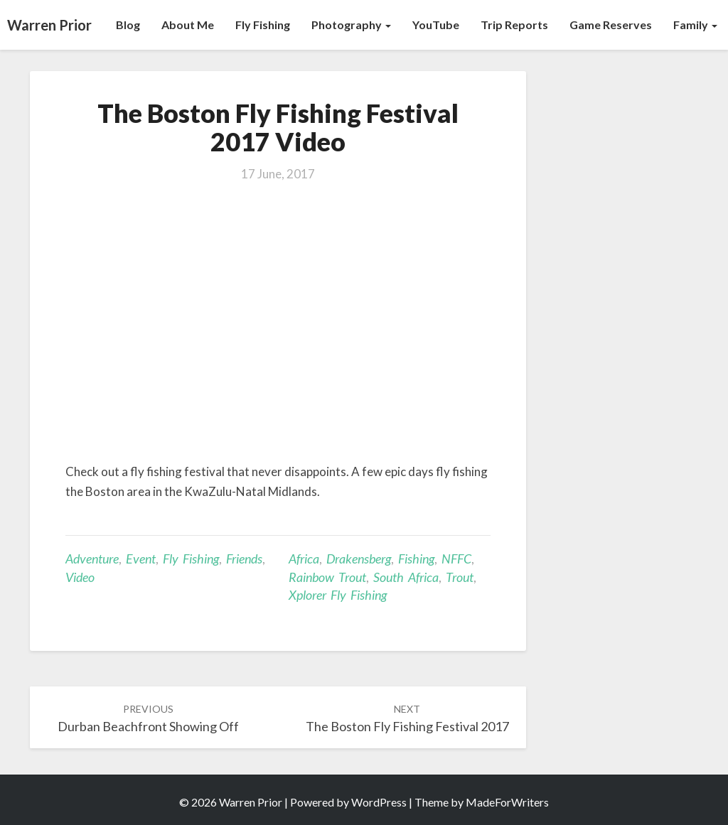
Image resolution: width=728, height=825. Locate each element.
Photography (351, 24)
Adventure (92, 558)
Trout (459, 577)
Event (141, 558)
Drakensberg (358, 558)
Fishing (416, 558)
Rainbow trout (327, 577)
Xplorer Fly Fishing (338, 595)
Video (80, 577)
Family (695, 24)
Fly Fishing (262, 24)
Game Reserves (610, 24)
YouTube (435, 24)
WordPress (379, 802)
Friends (244, 558)
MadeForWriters (507, 802)
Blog (128, 24)
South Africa (406, 577)
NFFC (456, 558)
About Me (187, 24)
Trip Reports (514, 24)
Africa (304, 558)
